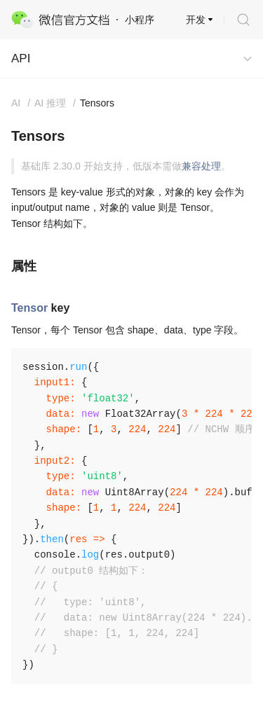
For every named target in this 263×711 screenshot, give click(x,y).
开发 (195, 19)
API (20, 58)
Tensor (29, 308)
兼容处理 (201, 166)
